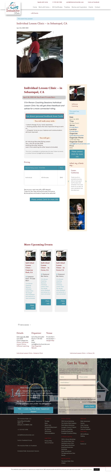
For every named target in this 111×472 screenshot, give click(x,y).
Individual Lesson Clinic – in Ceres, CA (45, 266)
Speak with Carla (43, 2)
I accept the (88, 402)
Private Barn (50, 97)
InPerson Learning (23, 346)
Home (35, 7)
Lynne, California (75, 171)
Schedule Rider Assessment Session (28, 451)
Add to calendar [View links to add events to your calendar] (24, 325)
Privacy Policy (92, 402)
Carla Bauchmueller (77, 135)
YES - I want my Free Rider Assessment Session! (33, 410)
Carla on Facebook (93, 2)
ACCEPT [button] (97, 469)
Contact (97, 7)
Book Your (33, 384)
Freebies (67, 7)
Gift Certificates (57, 7)
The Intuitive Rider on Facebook (27, 445)
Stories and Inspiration (79, 7)
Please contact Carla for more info (44, 199)
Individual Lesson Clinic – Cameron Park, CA (30, 268)
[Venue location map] (69, 340)
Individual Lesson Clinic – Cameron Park (30, 353)
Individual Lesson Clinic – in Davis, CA (82, 353)
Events (91, 7)
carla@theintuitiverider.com (75, 2)
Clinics (19, 342)
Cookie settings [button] (87, 469)
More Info (32, 306)
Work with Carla (44, 7)
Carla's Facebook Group (24, 440)
